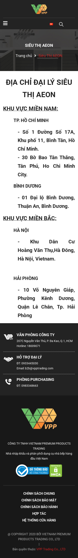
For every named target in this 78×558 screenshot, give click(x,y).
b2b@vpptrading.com (39, 368)
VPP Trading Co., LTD (51, 549)
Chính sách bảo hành (39, 507)
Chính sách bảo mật (39, 500)
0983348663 (29, 385)
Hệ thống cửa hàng (39, 520)
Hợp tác (39, 514)
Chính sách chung (39, 494)
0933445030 (29, 363)
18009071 (33, 346)
